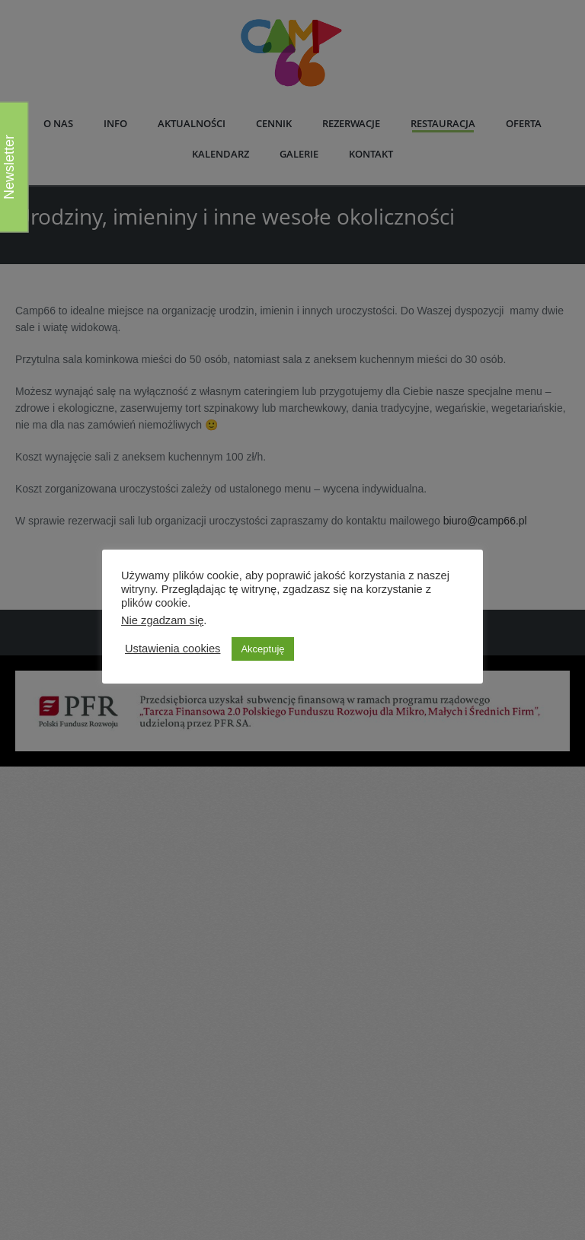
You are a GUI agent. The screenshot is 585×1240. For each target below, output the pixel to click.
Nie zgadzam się (162, 620)
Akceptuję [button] (262, 649)
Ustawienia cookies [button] (172, 648)
